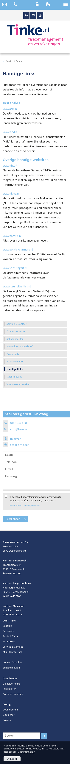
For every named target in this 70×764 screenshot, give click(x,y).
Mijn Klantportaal (12, 651)
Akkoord (12, 758)
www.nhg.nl (10, 165)
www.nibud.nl (11, 193)
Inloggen (15, 438)
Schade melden (19, 444)
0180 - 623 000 (19, 423)
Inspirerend (9, 641)
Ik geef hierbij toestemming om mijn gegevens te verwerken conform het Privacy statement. (35, 499)
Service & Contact (15, 61)
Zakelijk (7, 625)
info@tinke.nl (19, 429)
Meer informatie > (26, 752)
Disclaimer (9, 714)
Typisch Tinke (10, 636)
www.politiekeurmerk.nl (18, 249)
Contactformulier (12, 662)
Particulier (8, 631)
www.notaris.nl (12, 235)
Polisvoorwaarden (13, 694)
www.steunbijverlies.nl (17, 286)
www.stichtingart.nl (15, 268)
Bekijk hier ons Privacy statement (25, 505)
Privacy (7, 719)
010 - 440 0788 (13, 596)
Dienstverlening (12, 683)
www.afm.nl (10, 108)
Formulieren (9, 688)
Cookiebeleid (10, 709)
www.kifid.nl (10, 132)
